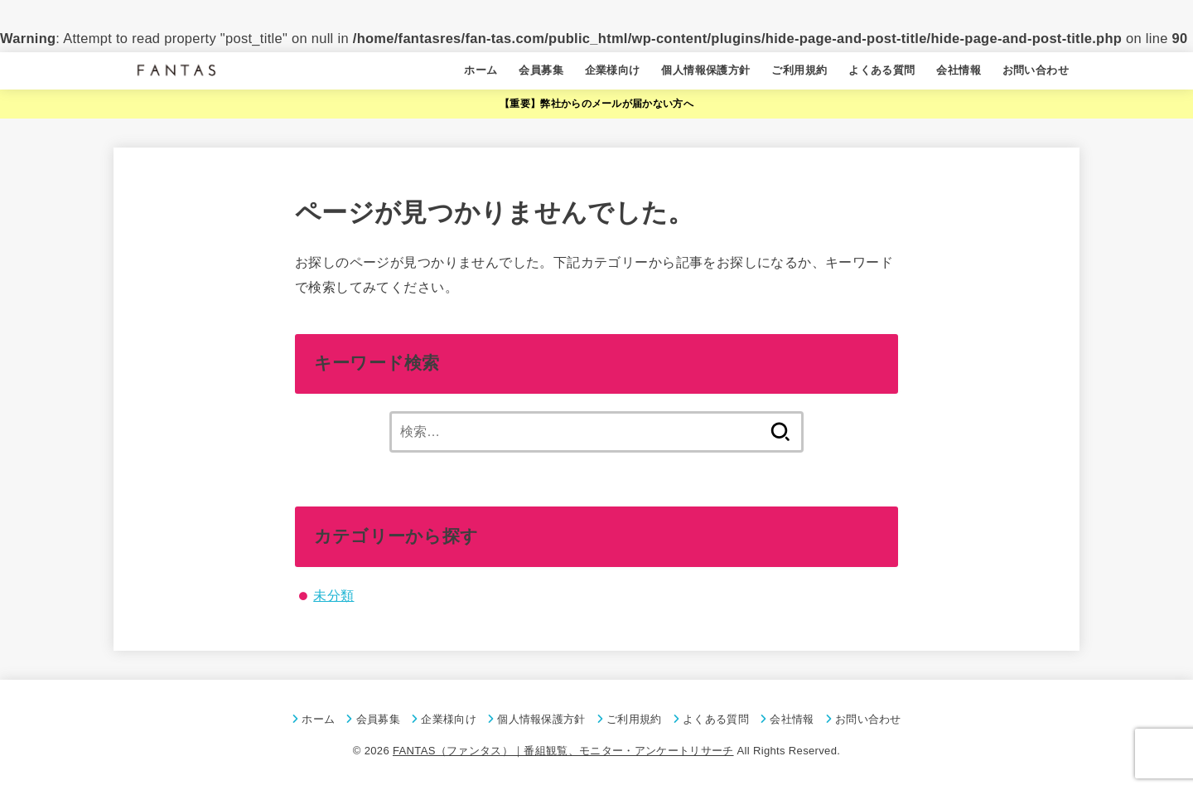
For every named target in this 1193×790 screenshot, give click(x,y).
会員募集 (541, 70)
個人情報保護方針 (705, 70)
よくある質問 (881, 70)
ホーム (480, 70)
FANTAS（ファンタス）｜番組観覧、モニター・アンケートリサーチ (563, 750)
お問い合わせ (1035, 70)
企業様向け (612, 70)
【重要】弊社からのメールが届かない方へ (596, 103)
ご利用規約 (799, 70)
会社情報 (958, 70)
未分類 (333, 595)
